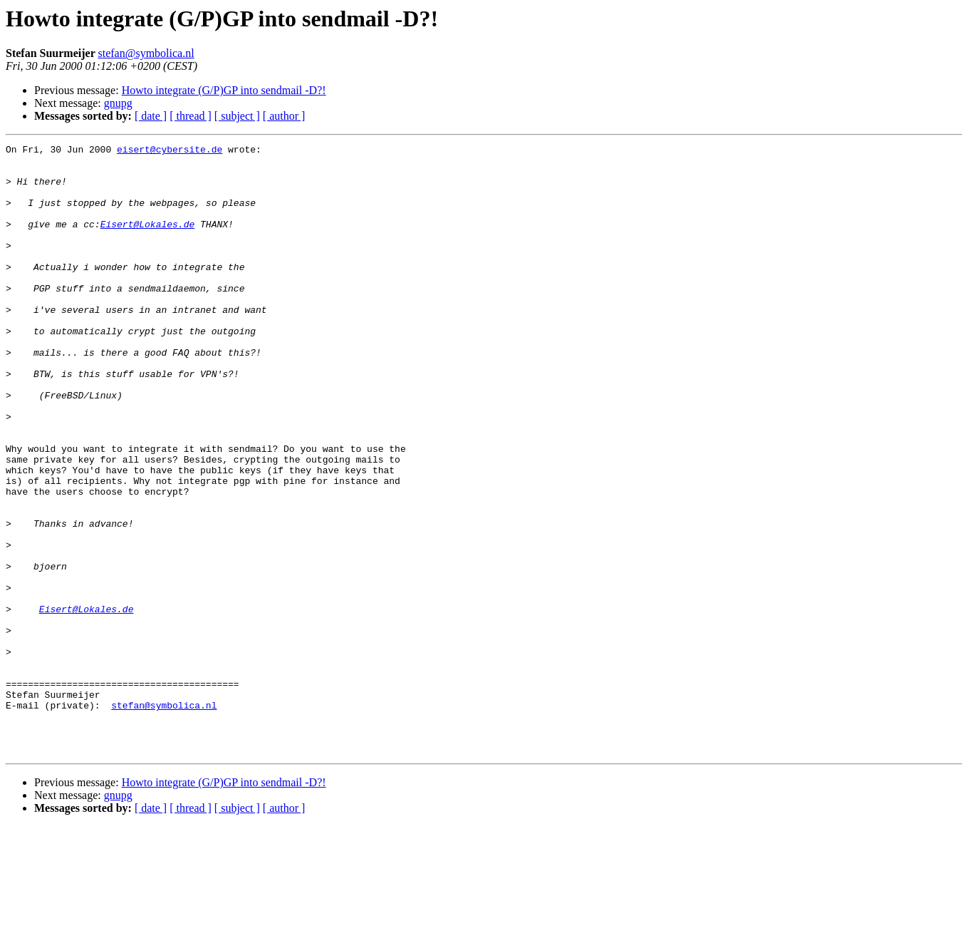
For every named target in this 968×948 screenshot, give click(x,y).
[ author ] (284, 116)
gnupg (118, 103)
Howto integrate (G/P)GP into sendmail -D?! (224, 90)
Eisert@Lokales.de (147, 241)
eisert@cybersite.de (169, 151)
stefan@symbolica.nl (146, 53)
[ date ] (151, 116)
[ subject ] (237, 116)
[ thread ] (191, 116)
